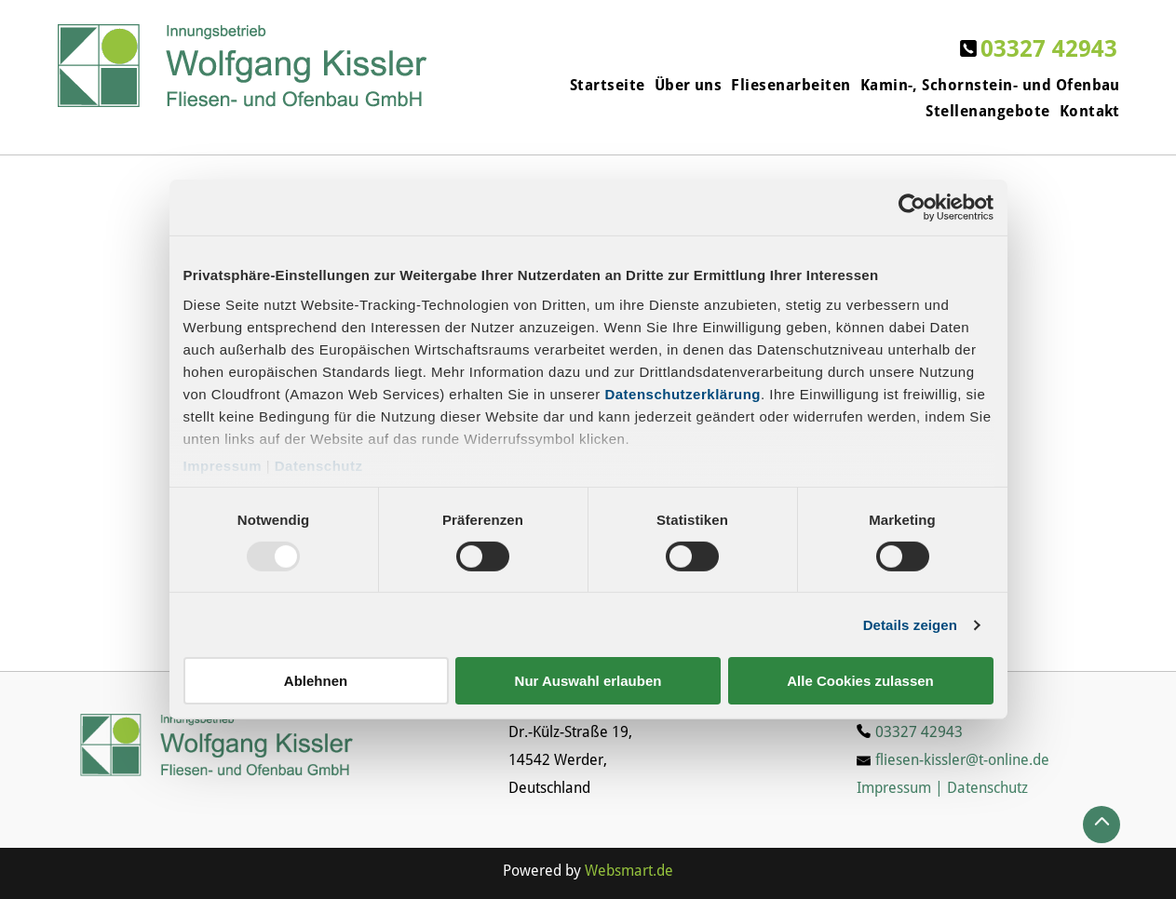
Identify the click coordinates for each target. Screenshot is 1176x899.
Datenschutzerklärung (682, 393)
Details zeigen (910, 625)
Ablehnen (315, 681)
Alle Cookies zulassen (860, 681)
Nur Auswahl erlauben (588, 681)
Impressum (223, 465)
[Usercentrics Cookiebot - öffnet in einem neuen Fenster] (912, 207)
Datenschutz (319, 465)
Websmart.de (629, 870)
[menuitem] (603, 86)
